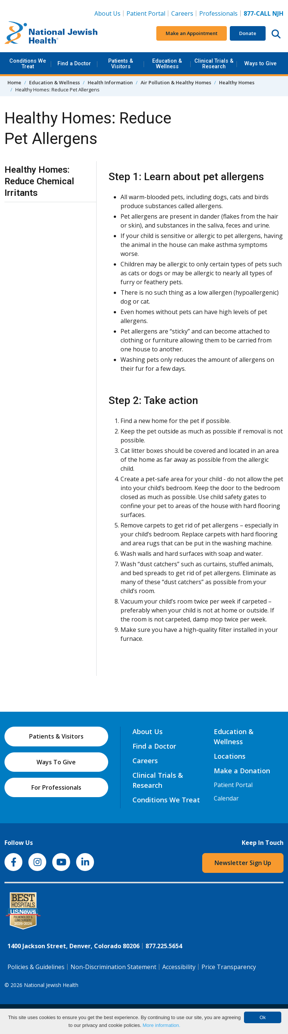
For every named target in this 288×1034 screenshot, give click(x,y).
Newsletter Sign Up (243, 863)
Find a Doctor (74, 63)
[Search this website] (276, 33)
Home (14, 82)
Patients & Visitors (120, 63)
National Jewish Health (51, 984)
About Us (107, 13)
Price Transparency (228, 967)
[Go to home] (51, 33)
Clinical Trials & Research (214, 63)
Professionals (218, 13)
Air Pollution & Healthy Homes (176, 82)
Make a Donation (242, 770)
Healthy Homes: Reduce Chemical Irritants (39, 181)
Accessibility (178, 967)
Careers (183, 13)
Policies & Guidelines (36, 967)
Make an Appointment (191, 33)
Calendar (226, 798)
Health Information (110, 82)
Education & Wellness (167, 63)
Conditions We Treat (27, 63)
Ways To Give (56, 762)
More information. (161, 1025)
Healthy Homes (236, 82)
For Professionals (56, 787)
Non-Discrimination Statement (113, 967)
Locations (229, 756)
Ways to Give (260, 63)
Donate (247, 33)
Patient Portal (145, 13)
